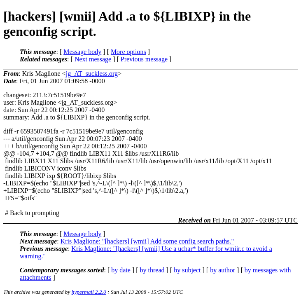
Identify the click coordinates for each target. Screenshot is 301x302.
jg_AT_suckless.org (92, 73)
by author (222, 270)
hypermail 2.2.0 (89, 292)
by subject (187, 270)
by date (121, 270)
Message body (82, 51)
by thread (152, 270)
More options (128, 51)
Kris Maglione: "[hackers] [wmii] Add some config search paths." (147, 241)
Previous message (144, 59)
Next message (93, 59)
